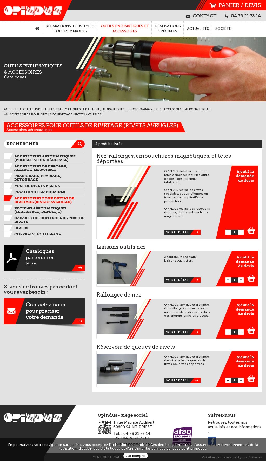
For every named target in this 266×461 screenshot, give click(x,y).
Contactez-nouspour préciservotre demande (44, 311)
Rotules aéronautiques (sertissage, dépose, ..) (40, 210)
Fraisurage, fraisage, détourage (37, 178)
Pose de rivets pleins (37, 186)
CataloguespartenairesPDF (44, 258)
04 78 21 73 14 (243, 15)
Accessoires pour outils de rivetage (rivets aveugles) (92, 125)
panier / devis (235, 5)
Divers (21, 228)
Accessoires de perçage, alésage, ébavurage (40, 168)
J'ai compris (135, 456)
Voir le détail (183, 232)
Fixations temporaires (39, 192)
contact (201, 15)
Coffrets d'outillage (37, 234)
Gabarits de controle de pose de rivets (49, 220)
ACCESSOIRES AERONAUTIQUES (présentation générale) (45, 158)
